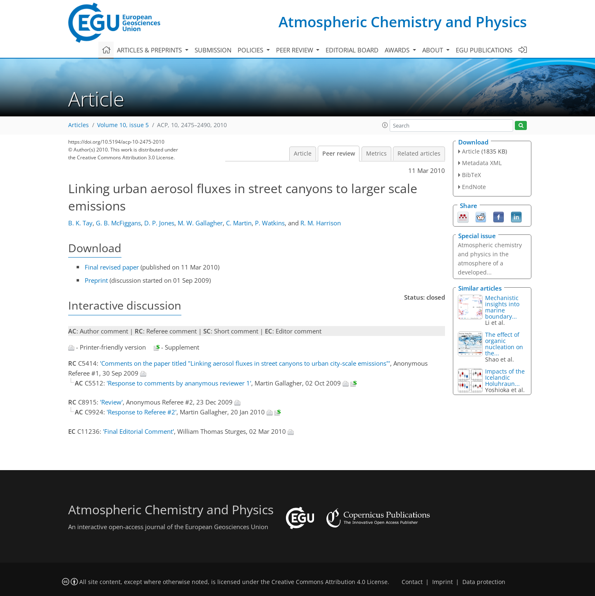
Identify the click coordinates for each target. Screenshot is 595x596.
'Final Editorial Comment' (138, 431)
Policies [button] (251, 50)
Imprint (442, 582)
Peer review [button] (295, 50)
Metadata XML (482, 163)
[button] (385, 125)
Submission (213, 50)
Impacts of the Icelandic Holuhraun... (505, 377)
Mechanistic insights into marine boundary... (502, 307)
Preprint (96, 280)
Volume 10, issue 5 (123, 125)
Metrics (376, 153)
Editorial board (352, 50)
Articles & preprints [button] (150, 50)
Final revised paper (112, 267)
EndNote (474, 187)
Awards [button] (398, 50)
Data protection (483, 582)
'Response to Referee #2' (141, 412)
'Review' (111, 402)
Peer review (338, 153)
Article (303, 153)
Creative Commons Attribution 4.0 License (329, 582)
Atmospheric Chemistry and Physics (402, 21)
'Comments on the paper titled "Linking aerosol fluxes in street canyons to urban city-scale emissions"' (245, 363)
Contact (412, 582)
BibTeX (471, 175)
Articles (78, 125)
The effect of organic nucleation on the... (504, 344)
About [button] (433, 50)
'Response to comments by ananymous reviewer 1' (179, 383)
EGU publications (484, 50)
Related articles (418, 153)
